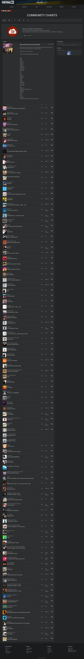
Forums (27, 652)
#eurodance (22, 97)
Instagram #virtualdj (72, 650)
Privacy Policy (49, 651)
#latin (21, 79)
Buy (37, 6)
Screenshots (7, 652)
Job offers (49, 650)
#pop (21, 94)
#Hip (21, 62)
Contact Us (49, 649)
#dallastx (21, 64)
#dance (21, 81)
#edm (21, 95)
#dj (20, 71)
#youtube (22, 76)
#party (21, 78)
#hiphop (21, 60)
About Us (49, 648)
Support (61, 6)
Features (7, 650)
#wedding (22, 66)
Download (24, 6)
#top (21, 74)
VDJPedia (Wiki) (29, 651)
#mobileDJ (22, 68)
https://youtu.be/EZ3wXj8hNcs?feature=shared (29, 54)
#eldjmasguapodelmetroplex (25, 89)
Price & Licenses (8, 651)
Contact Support (29, 648)
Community (49, 6)
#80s (21, 58)
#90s (21, 59)
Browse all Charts (28, 35)
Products (12, 6)
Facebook (70, 648)
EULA (48, 652)
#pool (21, 82)
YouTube (70, 649)
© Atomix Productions (42, 657)
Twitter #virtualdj (71, 651)
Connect (74, 6)
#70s (21, 93)
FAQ (27, 650)
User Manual (28, 649)
